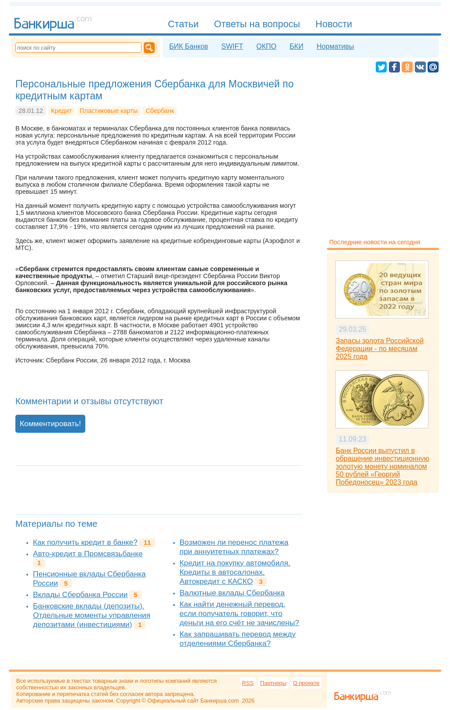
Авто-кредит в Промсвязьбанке (87, 553)
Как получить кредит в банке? (85, 542)
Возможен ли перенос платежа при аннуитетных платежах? (234, 547)
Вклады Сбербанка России (80, 594)
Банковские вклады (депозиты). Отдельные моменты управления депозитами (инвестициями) (91, 615)
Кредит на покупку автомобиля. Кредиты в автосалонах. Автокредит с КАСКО (235, 572)
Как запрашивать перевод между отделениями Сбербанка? (238, 639)
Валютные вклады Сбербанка (232, 592)
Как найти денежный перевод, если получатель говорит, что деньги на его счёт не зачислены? (239, 613)
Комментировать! (50, 423)
